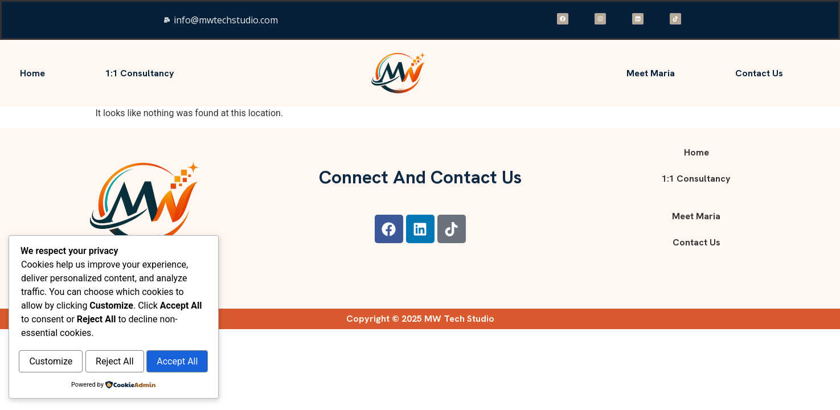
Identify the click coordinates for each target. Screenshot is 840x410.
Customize (67, 337)
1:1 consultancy (139, 73)
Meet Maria (650, 73)
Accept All (113, 361)
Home (32, 73)
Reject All (163, 337)
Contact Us (759, 73)
